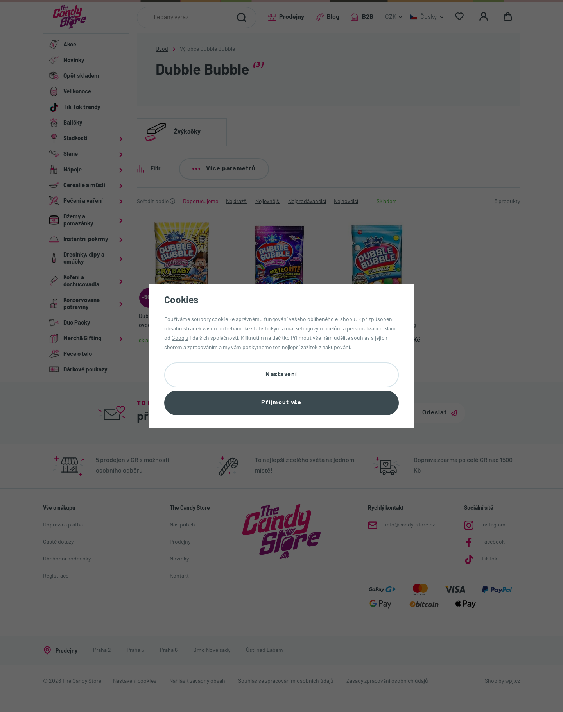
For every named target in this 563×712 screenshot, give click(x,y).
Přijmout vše (281, 403)
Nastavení (281, 374)
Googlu (180, 338)
